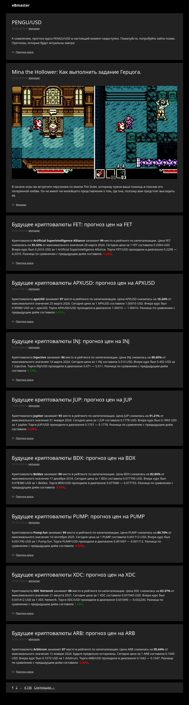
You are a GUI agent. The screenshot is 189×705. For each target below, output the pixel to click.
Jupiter (22, 425)
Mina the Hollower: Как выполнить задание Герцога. (76, 71)
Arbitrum (71, 658)
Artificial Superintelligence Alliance (82, 249)
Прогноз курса (24, 52)
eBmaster (21, 5)
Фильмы (21, 204)
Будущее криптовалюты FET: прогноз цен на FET (72, 224)
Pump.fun (45, 541)
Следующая (44, 688)
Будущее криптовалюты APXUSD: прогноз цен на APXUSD (83, 282)
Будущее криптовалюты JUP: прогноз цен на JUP (72, 399)
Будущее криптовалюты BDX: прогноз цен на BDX (73, 457)
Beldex (43, 483)
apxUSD (41, 308)
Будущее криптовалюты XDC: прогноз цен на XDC (73, 574)
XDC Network (47, 600)
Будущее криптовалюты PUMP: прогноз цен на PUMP (78, 516)
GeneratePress (115, 700)
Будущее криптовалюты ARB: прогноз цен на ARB (73, 633)
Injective (20, 366)
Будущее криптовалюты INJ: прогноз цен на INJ (70, 341)
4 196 (28, 688)
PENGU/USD (27, 22)
